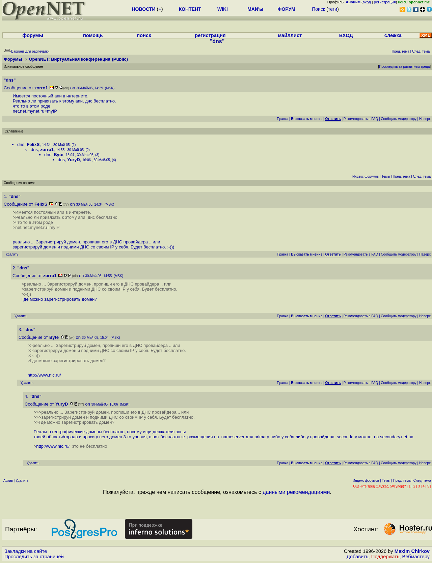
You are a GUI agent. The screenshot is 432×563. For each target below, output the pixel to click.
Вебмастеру (416, 556)
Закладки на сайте (25, 551)
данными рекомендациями (296, 492)
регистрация (385, 2)
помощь (93, 35)
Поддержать (385, 556)
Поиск (318, 9)
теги (332, 9)
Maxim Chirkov (412, 551)
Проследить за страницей (34, 556)
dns (20, 144)
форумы (32, 35)
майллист (290, 35)
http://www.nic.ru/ (44, 375)
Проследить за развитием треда (404, 66)
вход (367, 2)
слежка (393, 35)
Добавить (358, 556)
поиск (144, 35)
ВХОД (346, 35)
